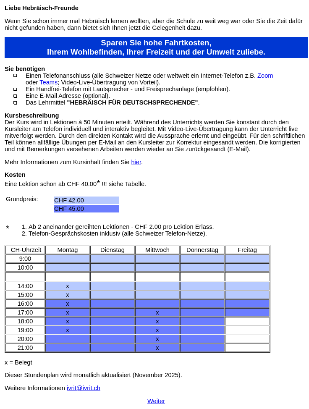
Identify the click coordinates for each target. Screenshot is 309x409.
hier (136, 162)
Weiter (156, 401)
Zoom (265, 75)
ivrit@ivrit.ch (83, 388)
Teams (48, 82)
